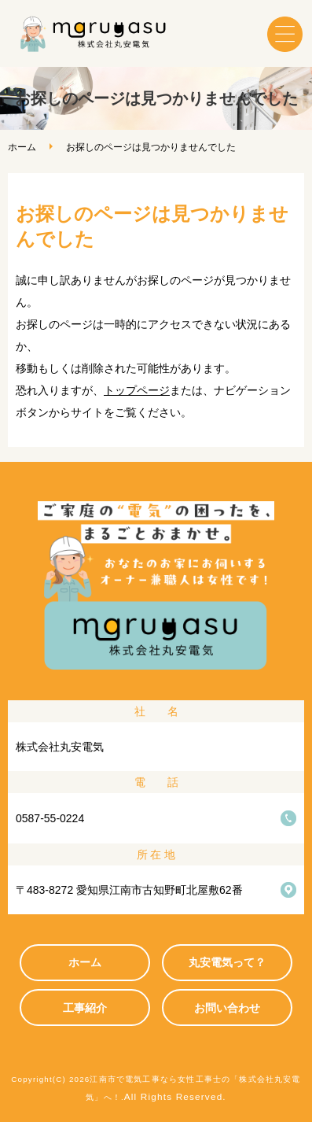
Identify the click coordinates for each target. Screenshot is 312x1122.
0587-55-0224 (50, 818)
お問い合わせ (227, 1008)
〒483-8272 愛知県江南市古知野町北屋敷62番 (129, 890)
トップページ (137, 390)
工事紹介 (85, 1008)
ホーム (22, 147)
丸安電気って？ (227, 962)
